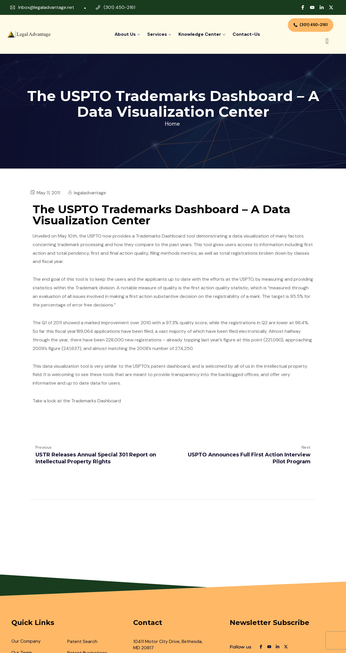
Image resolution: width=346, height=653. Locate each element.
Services (157, 34)
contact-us (246, 34)
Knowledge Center (199, 34)
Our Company (26, 641)
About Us (125, 34)
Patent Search (82, 641)
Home (172, 123)
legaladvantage (90, 193)
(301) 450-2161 (119, 7)
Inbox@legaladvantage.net (46, 7)
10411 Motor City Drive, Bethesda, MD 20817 (168, 644)
